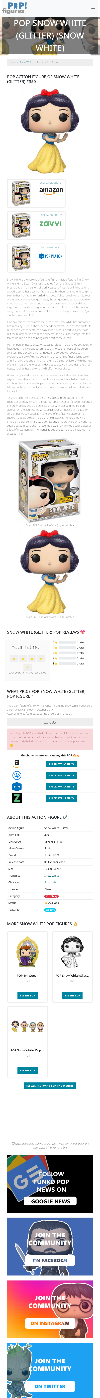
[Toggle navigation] (93, 8)
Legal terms (78, 1389)
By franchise (47, 1383)
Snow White (51, 831)
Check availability (61, 719)
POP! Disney (51, 851)
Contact (64, 1389)
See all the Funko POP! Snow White (50, 1041)
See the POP (27, 951)
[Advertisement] (50, 1072)
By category (81, 1383)
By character (64, 1383)
